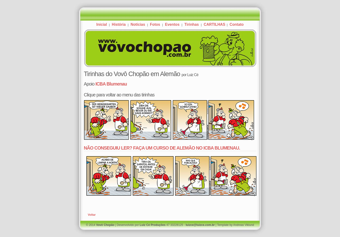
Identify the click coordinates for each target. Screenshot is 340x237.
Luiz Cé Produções (153, 225)
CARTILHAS (215, 24)
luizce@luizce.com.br (200, 225)
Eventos (172, 24)
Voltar (92, 214)
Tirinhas (191, 24)
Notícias (138, 24)
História (119, 24)
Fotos (155, 24)
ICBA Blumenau (111, 83)
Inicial (101, 24)
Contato (237, 24)
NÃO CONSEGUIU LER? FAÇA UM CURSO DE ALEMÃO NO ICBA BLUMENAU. (162, 148)
